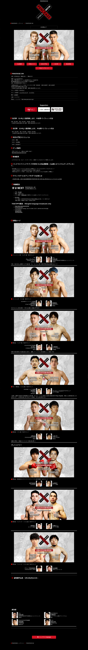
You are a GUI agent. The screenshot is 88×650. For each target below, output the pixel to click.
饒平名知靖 (32, 483)
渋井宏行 (33, 568)
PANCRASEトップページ (17, 23)
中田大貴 (55, 259)
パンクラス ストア (23, 92)
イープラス (31, 92)
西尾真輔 (21, 621)
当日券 (56, 64)
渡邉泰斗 (33, 525)
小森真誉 (55, 346)
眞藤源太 (54, 303)
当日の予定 (44, 64)
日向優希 (55, 568)
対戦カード (32, 64)
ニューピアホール (18, 78)
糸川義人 (33, 346)
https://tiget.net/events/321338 (22, 206)
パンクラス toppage (44, 637)
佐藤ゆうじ (56, 525)
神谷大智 (53, 621)
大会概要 (19, 64)
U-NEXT (16, 95)
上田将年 (32, 303)
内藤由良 (53, 614)
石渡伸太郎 (23, 195)
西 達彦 (20, 192)
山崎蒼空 (55, 483)
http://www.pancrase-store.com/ (19, 152)
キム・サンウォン (30, 259)
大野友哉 (33, 436)
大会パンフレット (44, 68)
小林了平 (55, 436)
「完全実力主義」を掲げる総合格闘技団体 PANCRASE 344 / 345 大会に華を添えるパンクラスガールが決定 (37, 179)
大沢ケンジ (20, 193)
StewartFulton (18, 211)
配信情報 (68, 64)
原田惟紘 (33, 390)
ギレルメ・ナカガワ (58, 390)
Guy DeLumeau (18, 212)
